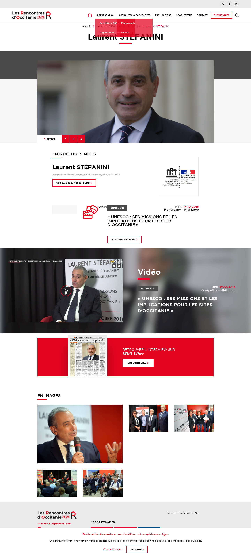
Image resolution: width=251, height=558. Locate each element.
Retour (51, 139)
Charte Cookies (112, 549)
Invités (136, 26)
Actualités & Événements (134, 15)
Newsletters (184, 15)
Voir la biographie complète (72, 183)
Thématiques (221, 15)
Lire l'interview (137, 363)
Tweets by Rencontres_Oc (182, 513)
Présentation (105, 15)
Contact (202, 15)
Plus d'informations (123, 239)
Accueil (86, 26)
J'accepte (136, 549)
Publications (163, 15)
